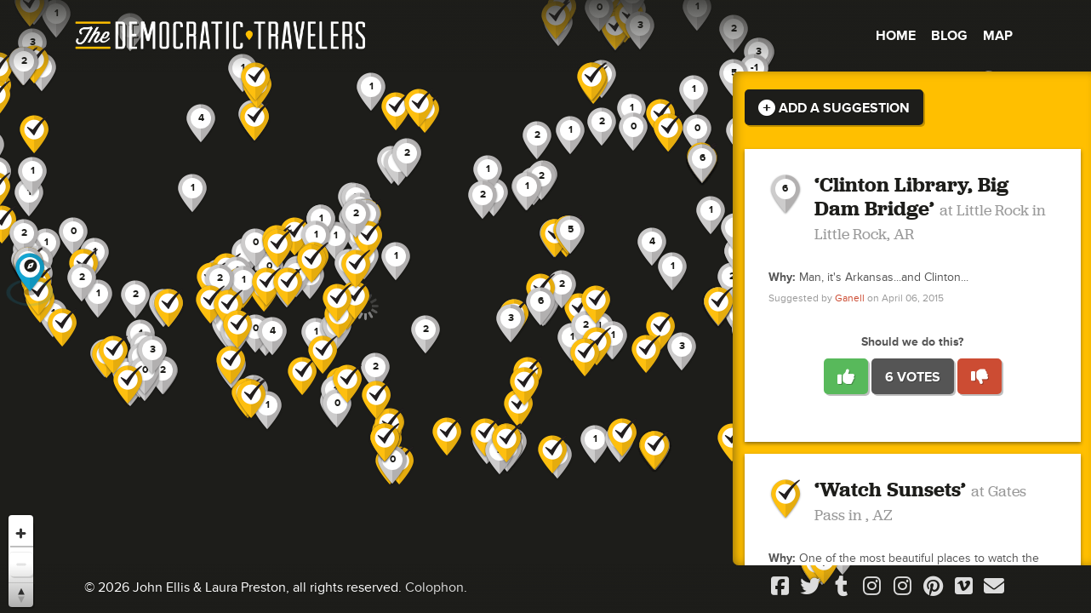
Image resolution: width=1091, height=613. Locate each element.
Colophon (434, 587)
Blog (949, 35)
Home (896, 35)
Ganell (850, 298)
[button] (652, 247)
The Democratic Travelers (221, 36)
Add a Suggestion (834, 108)
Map (998, 35)
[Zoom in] (21, 533)
